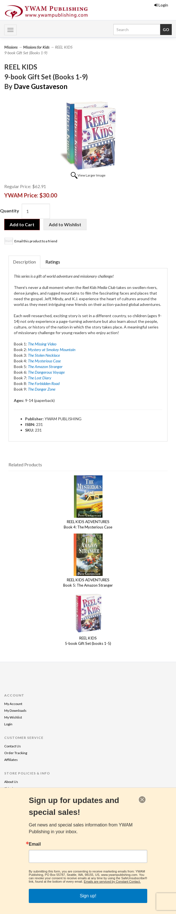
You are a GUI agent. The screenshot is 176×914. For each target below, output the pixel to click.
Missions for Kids (36, 47)
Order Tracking (15, 753)
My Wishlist (13, 717)
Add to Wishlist (65, 224)
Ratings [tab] (52, 261)
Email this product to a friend (35, 241)
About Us (11, 782)
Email (35, 844)
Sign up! (88, 895)
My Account (13, 704)
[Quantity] (36, 211)
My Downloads (15, 710)
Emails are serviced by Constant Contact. (112, 881)
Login (161, 5)
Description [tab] (24, 261)
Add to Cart (22, 224)
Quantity (9, 210)
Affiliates (11, 760)
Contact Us (12, 746)
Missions (10, 47)
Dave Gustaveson (40, 86)
